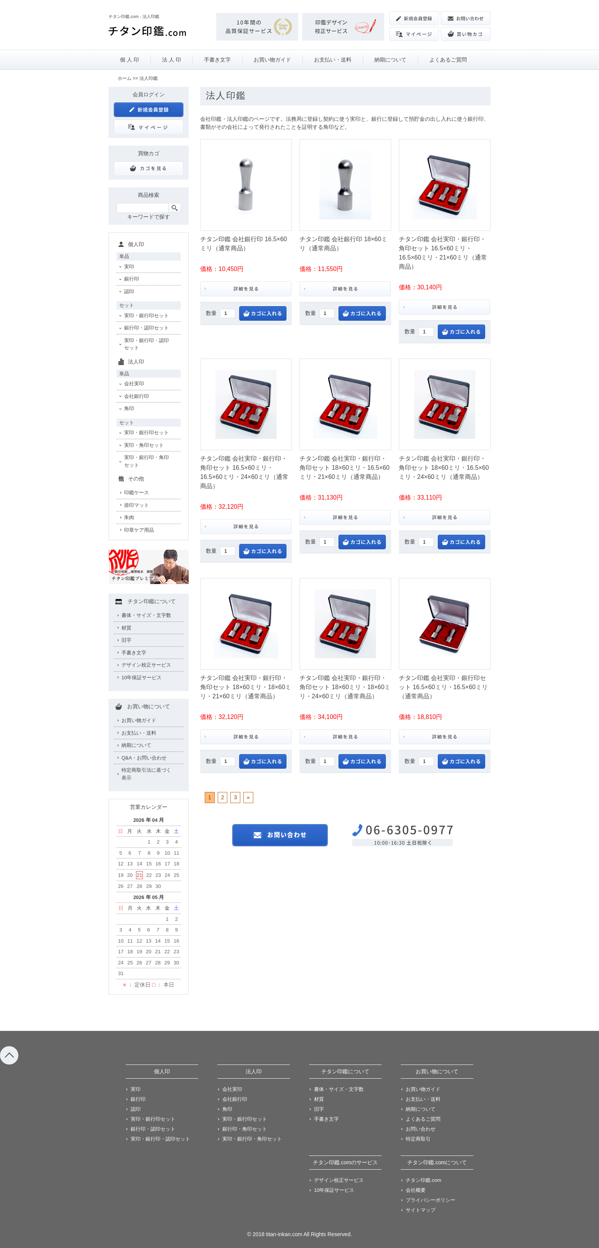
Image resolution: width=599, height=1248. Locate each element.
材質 (126, 628)
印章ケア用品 (139, 530)
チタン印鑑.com (423, 1180)
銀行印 (131, 279)
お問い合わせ (420, 1129)
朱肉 (129, 517)
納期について (390, 60)
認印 (129, 291)
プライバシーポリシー (430, 1200)
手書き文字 (217, 60)
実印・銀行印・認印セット (146, 344)
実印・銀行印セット (146, 315)
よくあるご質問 (448, 60)
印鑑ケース (136, 492)
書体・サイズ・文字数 (146, 615)
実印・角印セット (144, 445)
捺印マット (136, 505)
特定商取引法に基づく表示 (146, 774)
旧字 (126, 640)
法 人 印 (171, 60)
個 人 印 (129, 60)
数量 (211, 313)
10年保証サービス (141, 677)
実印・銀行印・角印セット (146, 461)
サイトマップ (420, 1210)
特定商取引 (418, 1139)
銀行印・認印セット (146, 328)
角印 (129, 408)
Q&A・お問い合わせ (144, 758)
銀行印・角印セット (244, 1129)
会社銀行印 (136, 396)
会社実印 (134, 383)
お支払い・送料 (332, 60)
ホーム (124, 78)
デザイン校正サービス (146, 665)
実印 (129, 266)
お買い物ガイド (272, 60)
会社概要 (416, 1190)
